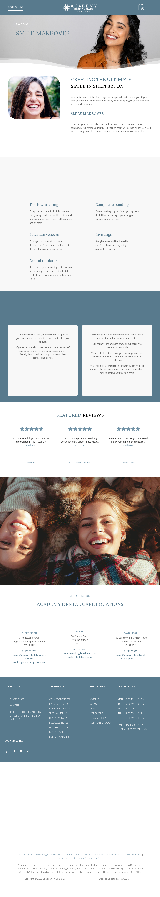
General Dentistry (59, 739)
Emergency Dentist (60, 748)
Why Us (94, 715)
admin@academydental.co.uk (130, 666)
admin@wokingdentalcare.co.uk (80, 664)
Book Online (15, 6)
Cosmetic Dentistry (60, 711)
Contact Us (96, 725)
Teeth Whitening (58, 725)
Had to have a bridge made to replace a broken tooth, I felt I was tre (31, 449)
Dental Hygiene (57, 744)
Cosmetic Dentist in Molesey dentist (123, 866)
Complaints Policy (100, 734)
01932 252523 (29, 662)
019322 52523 (17, 710)
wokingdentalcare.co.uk (80, 668)
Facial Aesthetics (58, 734)
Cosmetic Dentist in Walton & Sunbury (84, 866)
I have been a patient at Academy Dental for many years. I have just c (80, 449)
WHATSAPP (15, 716)
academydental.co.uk (130, 670)
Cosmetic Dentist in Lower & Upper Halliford (80, 869)
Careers (94, 711)
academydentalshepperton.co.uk (29, 673)
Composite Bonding (60, 720)
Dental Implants (58, 730)
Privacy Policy (98, 730)
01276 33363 (80, 661)
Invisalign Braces (59, 715)
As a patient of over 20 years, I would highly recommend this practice (128, 449)
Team (93, 720)
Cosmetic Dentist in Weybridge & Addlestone (39, 866)
